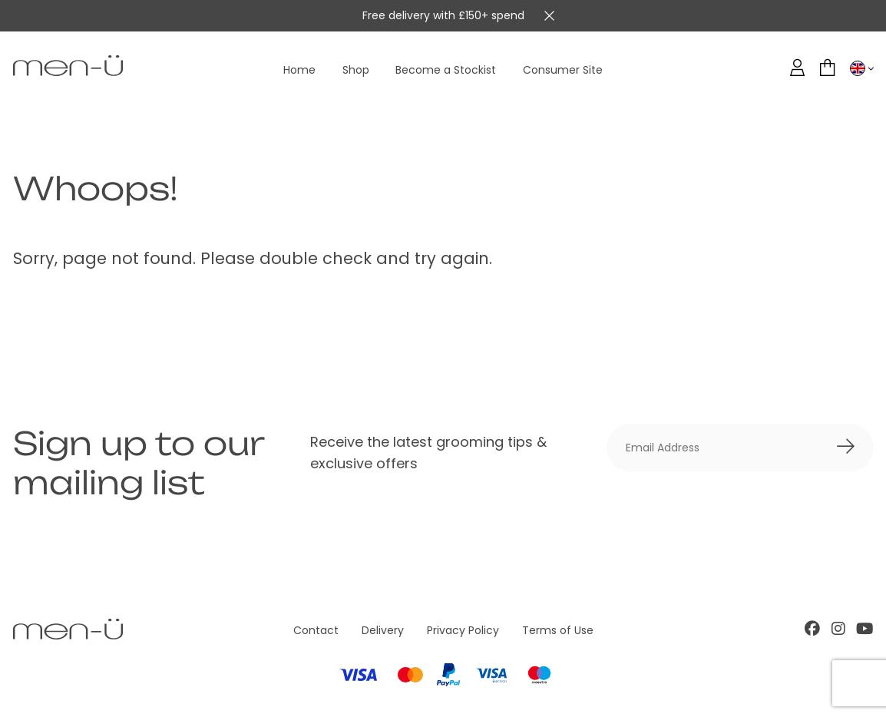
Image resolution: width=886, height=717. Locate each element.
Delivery (383, 630)
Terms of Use (557, 630)
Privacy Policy (463, 630)
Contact (316, 630)
